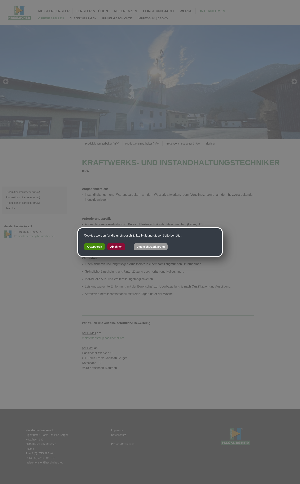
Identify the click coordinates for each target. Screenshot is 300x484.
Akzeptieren (94, 246)
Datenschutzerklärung (151, 246)
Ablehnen (116, 246)
